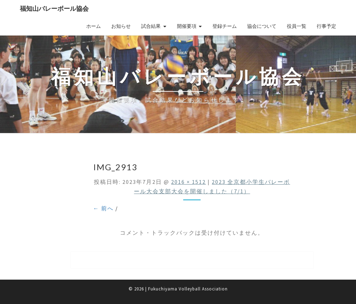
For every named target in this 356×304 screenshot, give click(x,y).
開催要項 (186, 26)
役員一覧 (296, 26)
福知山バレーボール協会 (54, 9)
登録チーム (224, 26)
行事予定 (326, 26)
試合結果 (151, 26)
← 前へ (103, 208)
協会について (261, 26)
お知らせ (121, 26)
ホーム (93, 26)
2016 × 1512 (188, 181)
